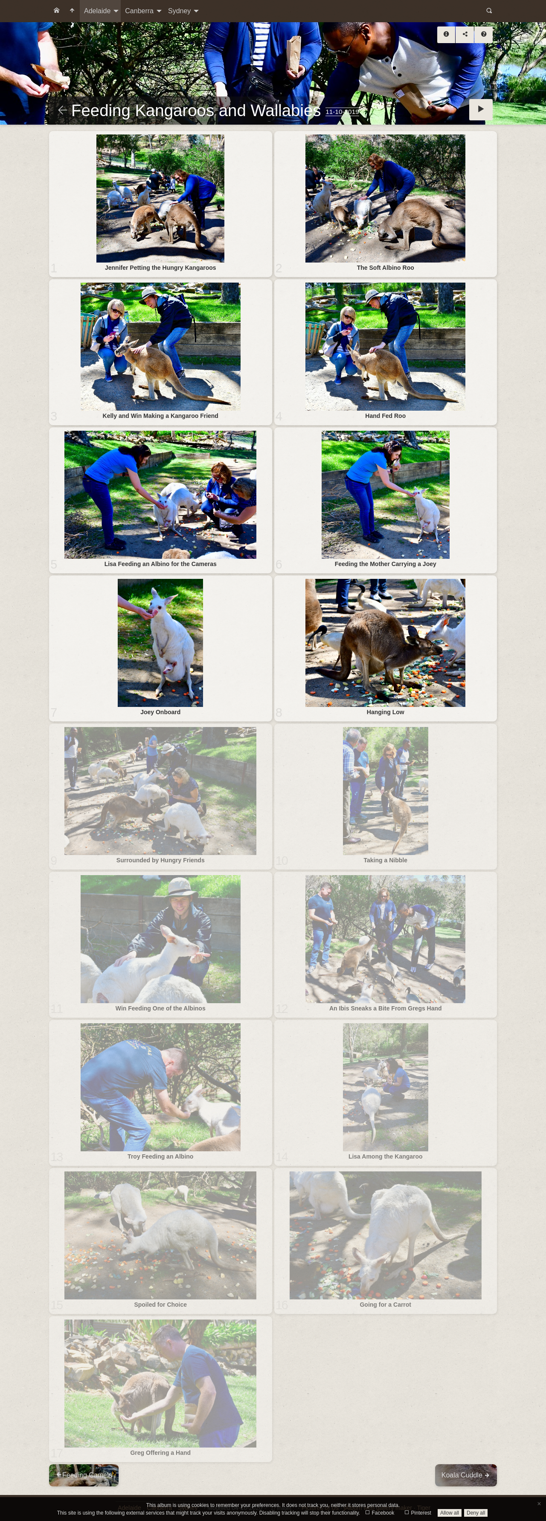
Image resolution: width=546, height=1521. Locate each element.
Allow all (449, 1513)
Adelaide (97, 11)
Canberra (139, 11)
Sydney (179, 11)
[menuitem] (56, 11)
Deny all (476, 1513)
